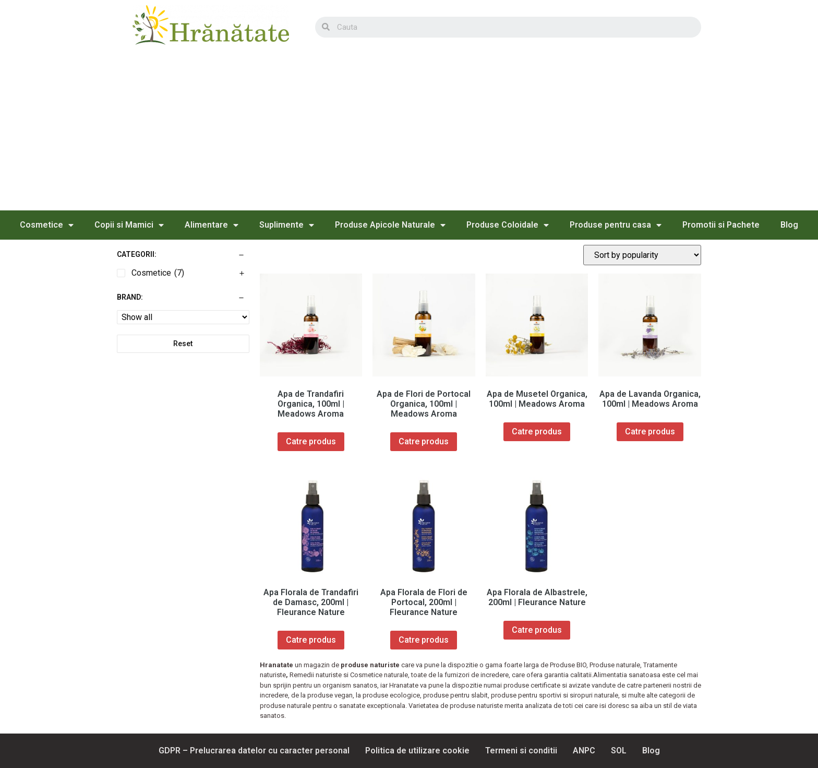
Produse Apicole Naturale (390, 225)
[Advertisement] (409, 132)
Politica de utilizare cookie (417, 750)
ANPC (584, 750)
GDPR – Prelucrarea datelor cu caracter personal (254, 750)
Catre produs (311, 441)
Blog (789, 225)
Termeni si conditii (521, 750)
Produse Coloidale (507, 225)
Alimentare (211, 225)
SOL (619, 750)
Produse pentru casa (615, 225)
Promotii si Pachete (721, 225)
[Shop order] (642, 255)
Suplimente (286, 225)
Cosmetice (47, 225)
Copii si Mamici (129, 225)
